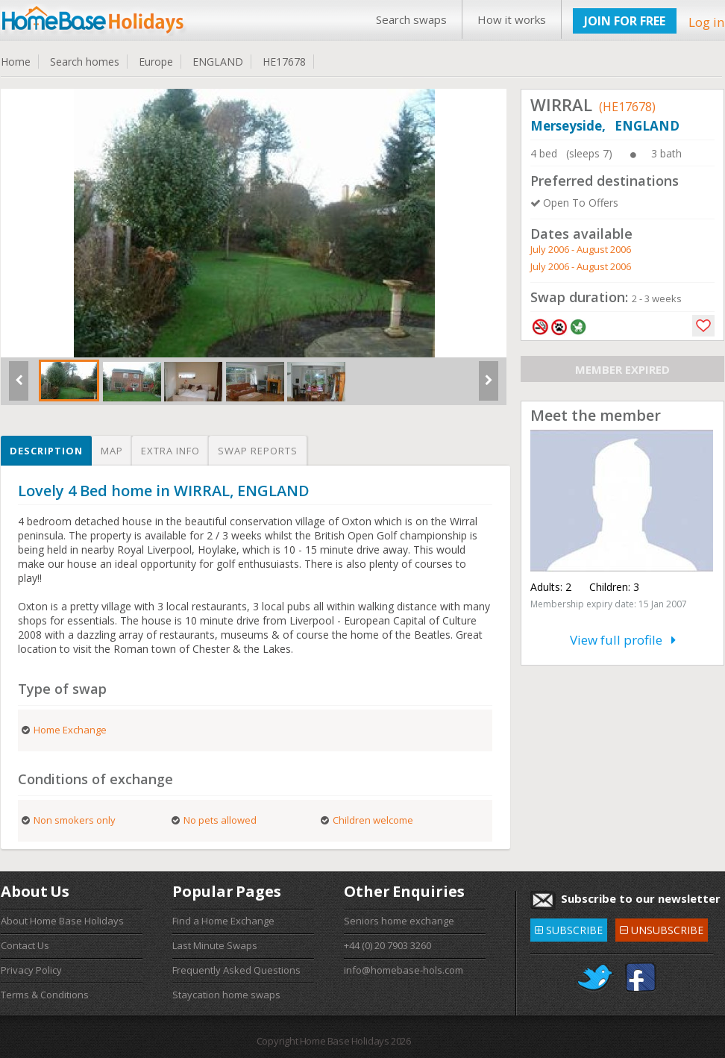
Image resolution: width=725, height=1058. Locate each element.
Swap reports (258, 450)
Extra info (170, 450)
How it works (511, 19)
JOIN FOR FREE (624, 21)
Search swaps (411, 19)
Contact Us (25, 945)
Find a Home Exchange (223, 920)
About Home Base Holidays (62, 920)
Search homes (84, 61)
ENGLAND (217, 61)
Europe (156, 61)
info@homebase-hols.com (403, 970)
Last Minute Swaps (214, 945)
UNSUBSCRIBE (661, 927)
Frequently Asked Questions (236, 970)
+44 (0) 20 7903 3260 (387, 945)
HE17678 (284, 61)
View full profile (623, 639)
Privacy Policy (31, 970)
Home (16, 61)
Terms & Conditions (45, 994)
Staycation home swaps (226, 994)
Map (112, 450)
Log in (706, 22)
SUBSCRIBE (568, 927)
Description (46, 450)
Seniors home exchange (399, 920)
